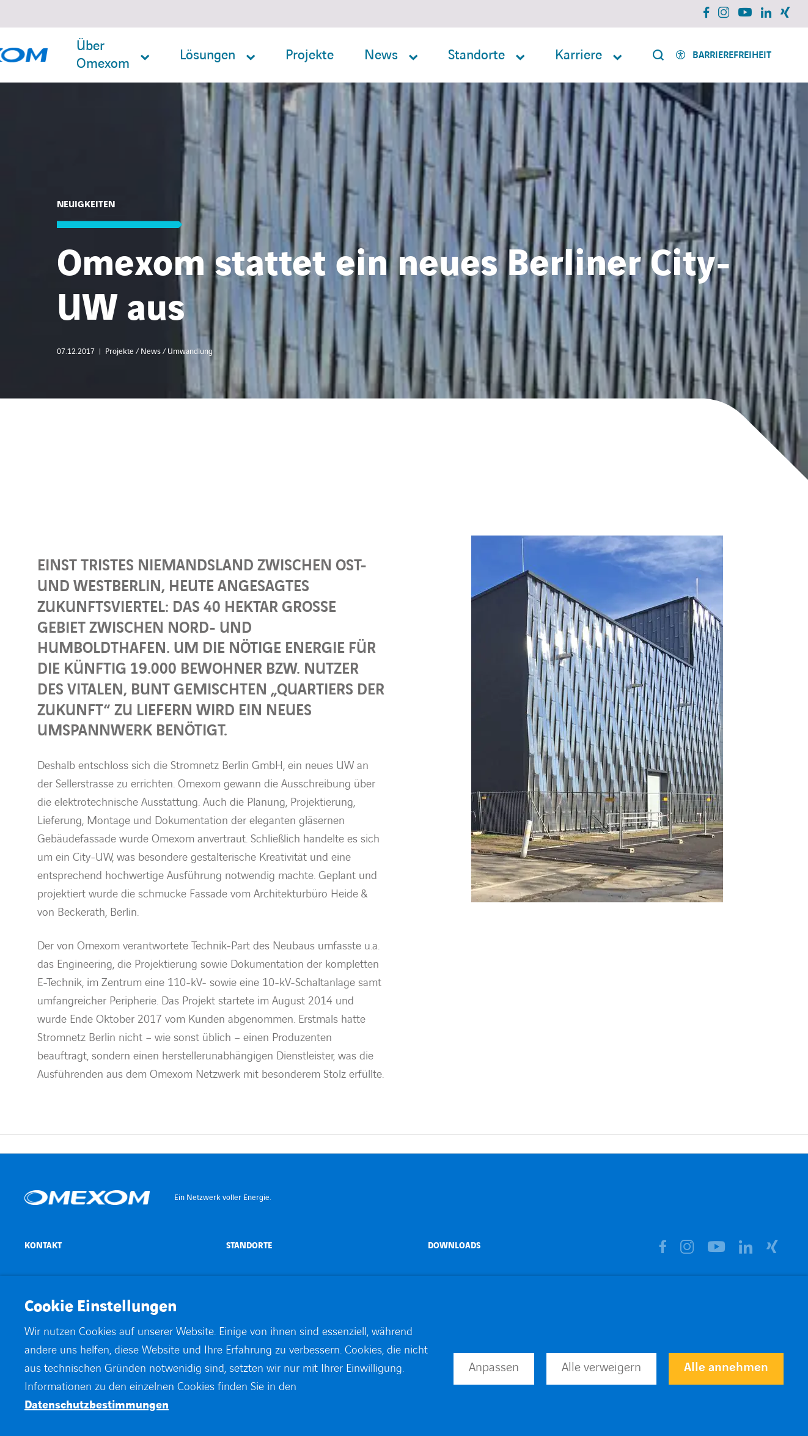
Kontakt (43, 1245)
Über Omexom (103, 55)
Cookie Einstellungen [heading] (100, 1307)
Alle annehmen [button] (726, 1367)
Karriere (578, 55)
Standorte (476, 55)
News (381, 55)
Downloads (454, 1245)
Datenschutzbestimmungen (96, 1405)
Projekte (309, 55)
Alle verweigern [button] (601, 1367)
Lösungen (207, 55)
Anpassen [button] (494, 1367)
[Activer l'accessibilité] (723, 55)
